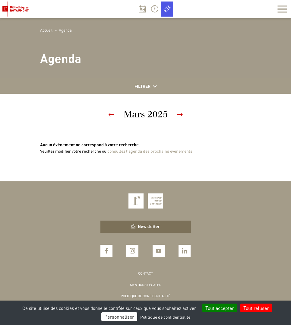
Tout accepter (219, 308)
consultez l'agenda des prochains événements (149, 151)
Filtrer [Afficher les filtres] (145, 86)
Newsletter (145, 226)
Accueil (46, 30)
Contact (145, 274)
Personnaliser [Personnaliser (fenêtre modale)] (119, 317)
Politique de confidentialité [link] (165, 317)
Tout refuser (256, 308)
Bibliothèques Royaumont (16, 9)
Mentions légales (145, 285)
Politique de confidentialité (145, 296)
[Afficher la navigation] (282, 9)
